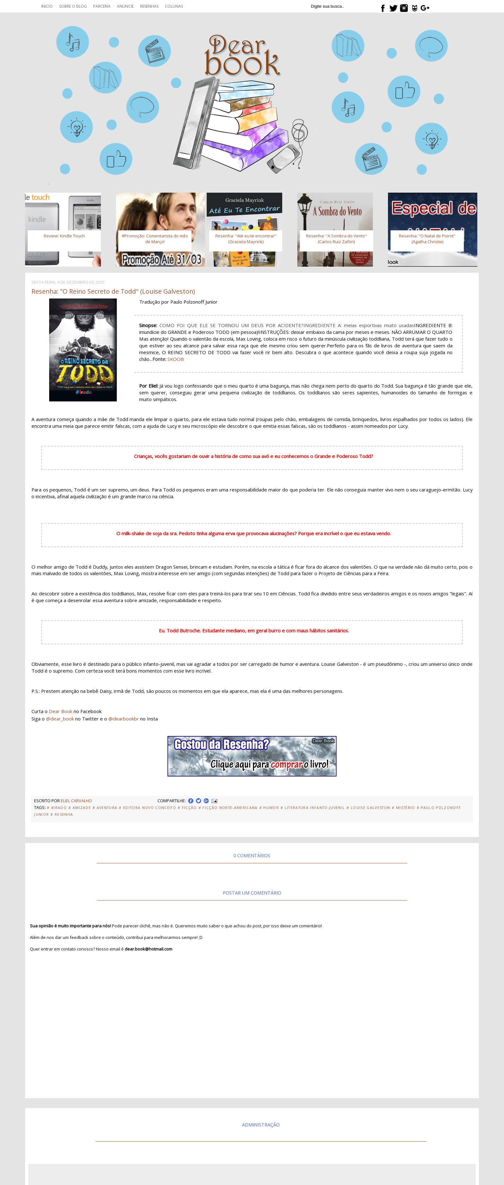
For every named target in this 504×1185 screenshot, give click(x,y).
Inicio (47, 6)
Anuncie (125, 6)
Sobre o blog (73, 6)
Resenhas (149, 6)
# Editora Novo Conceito (147, 807)
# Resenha (61, 814)
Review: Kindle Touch (64, 236)
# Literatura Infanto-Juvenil (313, 807)
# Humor (269, 807)
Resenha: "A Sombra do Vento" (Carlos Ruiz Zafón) (336, 238)
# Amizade (79, 807)
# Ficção (187, 807)
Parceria (102, 6)
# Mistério (403, 807)
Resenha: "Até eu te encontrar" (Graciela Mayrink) (245, 238)
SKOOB (175, 359)
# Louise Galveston (368, 807)
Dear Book (60, 711)
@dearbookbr (123, 718)
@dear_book (60, 718)
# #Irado (57, 807)
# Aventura (105, 807)
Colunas (174, 6)
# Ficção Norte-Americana (228, 807)
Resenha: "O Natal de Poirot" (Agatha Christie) (427, 238)
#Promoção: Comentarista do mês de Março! (155, 238)
